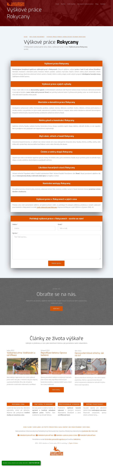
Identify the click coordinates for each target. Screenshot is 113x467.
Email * (60, 224)
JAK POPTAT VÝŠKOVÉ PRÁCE (50, 427)
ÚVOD (25, 427)
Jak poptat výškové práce (85, 4)
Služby (63, 4)
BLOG (60, 427)
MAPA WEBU (86, 427)
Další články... (56, 390)
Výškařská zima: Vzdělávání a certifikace (21, 355)
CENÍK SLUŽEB (37, 427)
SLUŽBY (29, 427)
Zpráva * (15, 233)
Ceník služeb (71, 4)
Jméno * (15, 224)
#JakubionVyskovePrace (27, 435)
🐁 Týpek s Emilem (72, 443)
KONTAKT (65, 427)
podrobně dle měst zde (89, 431)
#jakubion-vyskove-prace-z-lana (66, 435)
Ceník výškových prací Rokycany (47, 207)
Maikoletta (77, 439)
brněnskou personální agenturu (55, 439)
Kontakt (102, 4)
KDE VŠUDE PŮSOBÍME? (75, 427)
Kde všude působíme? (37, 36)
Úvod (57, 4)
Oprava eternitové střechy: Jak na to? (89, 355)
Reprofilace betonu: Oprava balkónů (54, 355)
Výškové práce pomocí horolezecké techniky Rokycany (66, 36)
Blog (96, 4)
